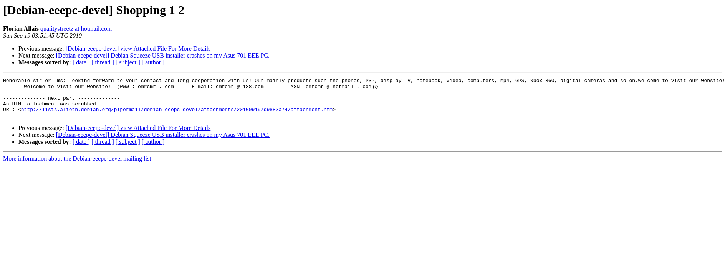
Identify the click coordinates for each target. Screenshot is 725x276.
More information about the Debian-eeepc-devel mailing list (77, 165)
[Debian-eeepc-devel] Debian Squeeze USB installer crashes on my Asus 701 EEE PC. (163, 55)
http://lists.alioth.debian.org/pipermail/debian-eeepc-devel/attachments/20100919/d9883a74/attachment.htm (177, 115)
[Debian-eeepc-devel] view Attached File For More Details (138, 48)
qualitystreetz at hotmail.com (76, 28)
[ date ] (81, 62)
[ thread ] (102, 62)
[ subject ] (128, 62)
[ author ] (153, 62)
